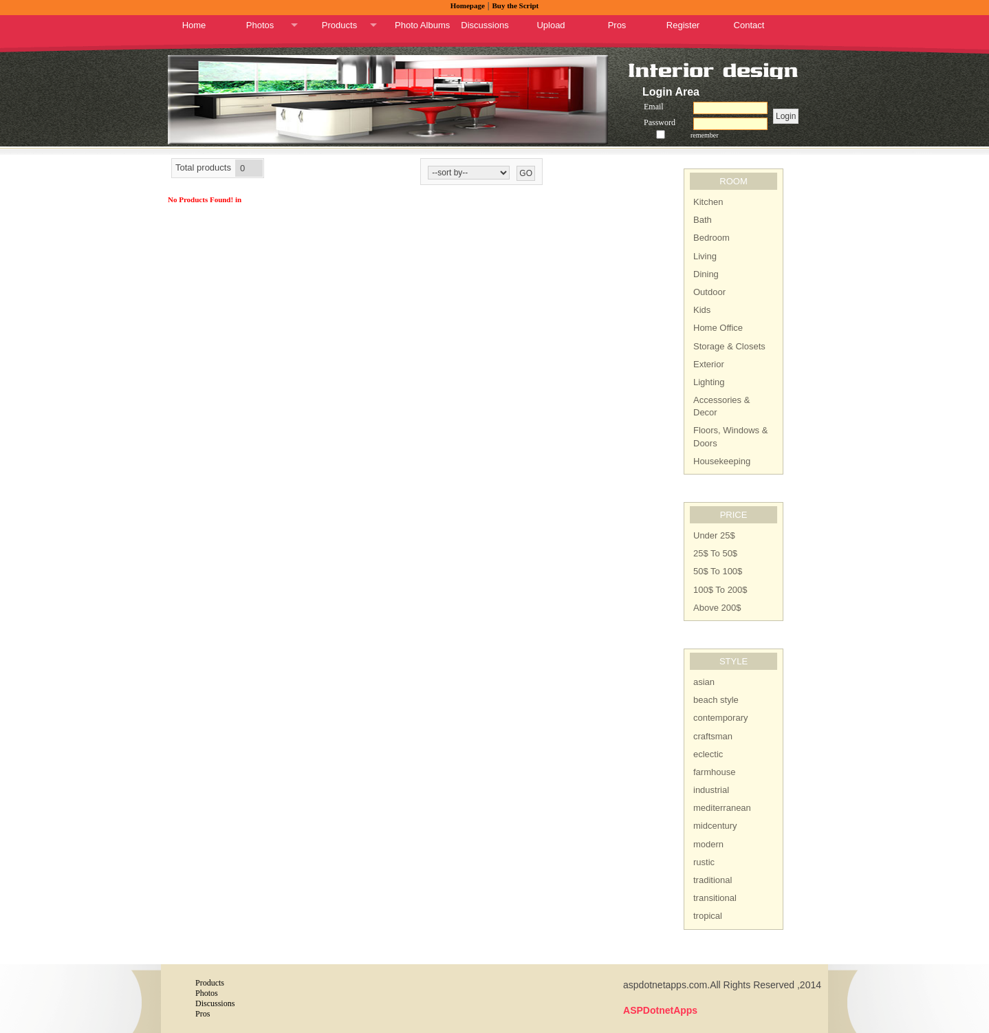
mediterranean (722, 808)
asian (704, 682)
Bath (702, 220)
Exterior (708, 364)
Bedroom (711, 237)
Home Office (718, 328)
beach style (716, 700)
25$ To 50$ (715, 553)
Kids (701, 310)
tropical (707, 916)
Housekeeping (721, 461)
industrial (711, 790)
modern (708, 844)
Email (654, 106)
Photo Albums (422, 25)
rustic (704, 862)
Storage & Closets (729, 346)
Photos (260, 25)
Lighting (709, 382)
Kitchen (708, 202)
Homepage (467, 5)
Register (682, 25)
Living (705, 256)
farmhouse (714, 772)
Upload (550, 25)
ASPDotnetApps (660, 1010)
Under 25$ (714, 535)
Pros (617, 25)
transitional (715, 898)
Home (194, 25)
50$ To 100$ (717, 571)
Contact (749, 25)
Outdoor (709, 292)
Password (659, 122)
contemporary (720, 718)
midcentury (715, 825)
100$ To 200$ (720, 590)
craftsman (712, 736)
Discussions (484, 25)
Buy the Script (515, 5)
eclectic (708, 754)
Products (339, 25)
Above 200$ (717, 607)
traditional (712, 880)
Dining (706, 274)
